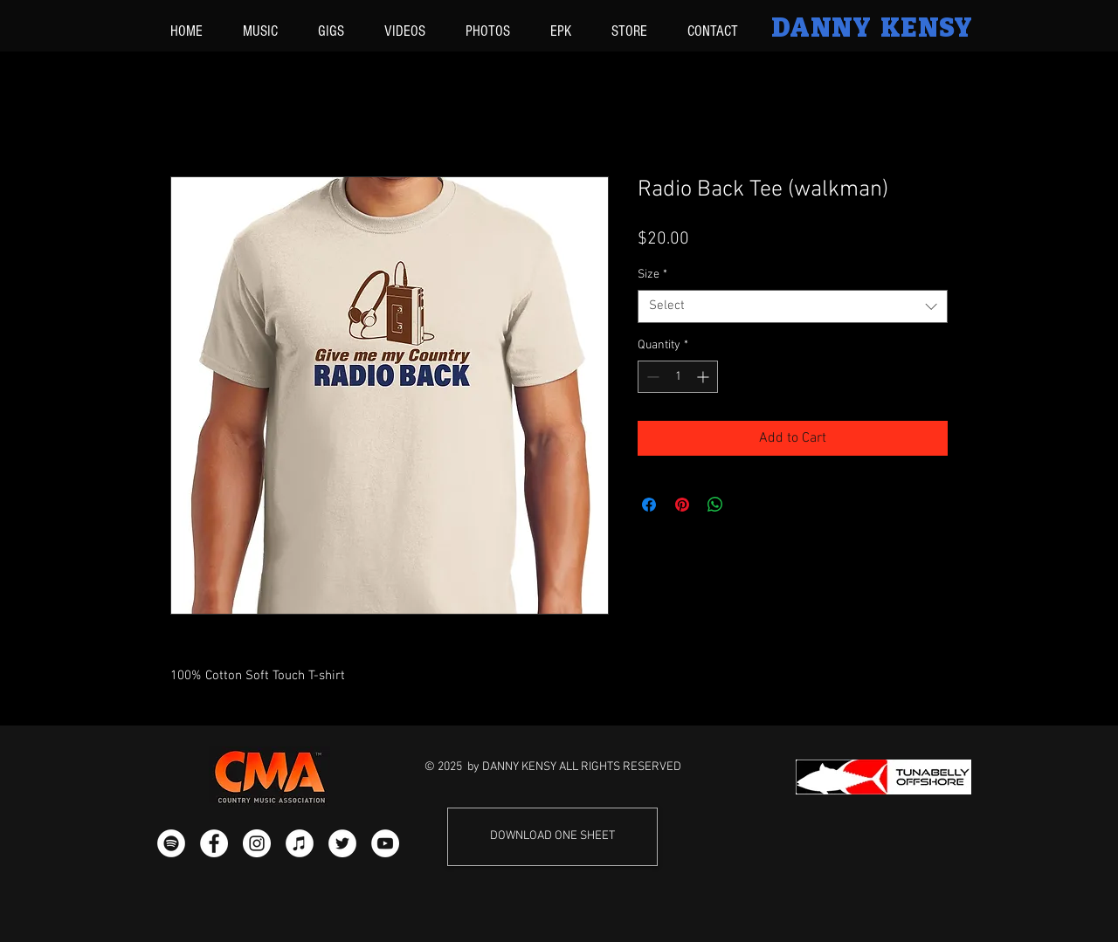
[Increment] (704, 376)
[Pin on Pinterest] (682, 504)
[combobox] (793, 306)
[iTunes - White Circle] (300, 843)
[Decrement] (651, 376)
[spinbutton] (678, 376)
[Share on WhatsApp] (715, 504)
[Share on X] (748, 504)
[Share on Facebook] (648, 504)
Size (652, 274)
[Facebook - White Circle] (214, 843)
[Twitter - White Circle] (342, 843)
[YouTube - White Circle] (385, 843)
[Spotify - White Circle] (171, 843)
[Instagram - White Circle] (257, 843)
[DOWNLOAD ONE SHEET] (552, 837)
